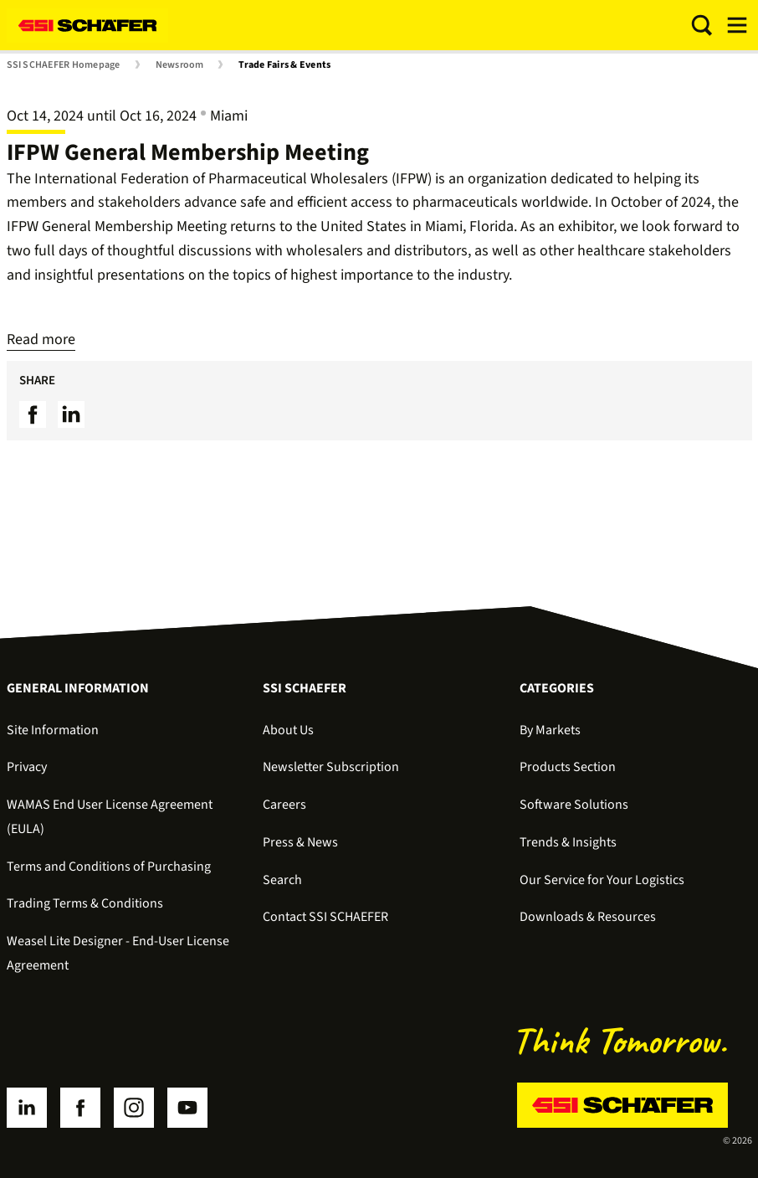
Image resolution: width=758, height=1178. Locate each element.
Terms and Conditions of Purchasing (109, 866)
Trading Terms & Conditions (85, 903)
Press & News (300, 842)
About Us (288, 730)
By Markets (550, 730)
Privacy (27, 767)
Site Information (53, 730)
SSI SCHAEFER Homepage (63, 65)
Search (282, 880)
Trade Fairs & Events (284, 65)
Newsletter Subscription (331, 767)
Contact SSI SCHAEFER (325, 917)
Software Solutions (574, 804)
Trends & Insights (568, 842)
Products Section (568, 767)
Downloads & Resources (588, 917)
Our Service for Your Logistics (602, 880)
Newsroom (180, 65)
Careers (284, 804)
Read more (41, 339)
